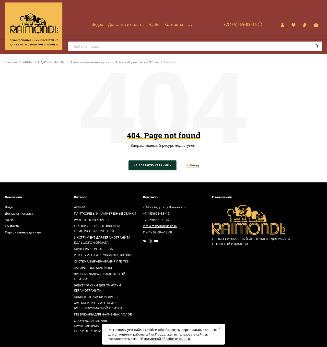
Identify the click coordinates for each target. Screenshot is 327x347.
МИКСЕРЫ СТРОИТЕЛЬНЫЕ (94, 249)
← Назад (192, 165)
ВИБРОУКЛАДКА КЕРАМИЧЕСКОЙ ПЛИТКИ (99, 276)
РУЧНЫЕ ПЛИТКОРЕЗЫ (91, 220)
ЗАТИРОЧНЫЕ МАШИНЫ (93, 267)
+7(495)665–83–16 (240, 24)
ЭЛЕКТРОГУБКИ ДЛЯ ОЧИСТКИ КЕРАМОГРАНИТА (97, 288)
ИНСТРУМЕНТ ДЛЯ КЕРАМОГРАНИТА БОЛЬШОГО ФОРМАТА (102, 240)
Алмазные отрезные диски (89, 62)
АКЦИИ (79, 207)
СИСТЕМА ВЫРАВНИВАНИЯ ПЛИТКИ (101, 261)
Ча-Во (154, 24)
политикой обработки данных (167, 338)
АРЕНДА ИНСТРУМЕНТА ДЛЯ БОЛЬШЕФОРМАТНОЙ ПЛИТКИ (98, 305)
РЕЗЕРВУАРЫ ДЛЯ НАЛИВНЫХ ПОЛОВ (103, 314)
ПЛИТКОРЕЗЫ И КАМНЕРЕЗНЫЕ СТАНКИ (105, 213)
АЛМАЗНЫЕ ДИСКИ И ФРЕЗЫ (43, 62)
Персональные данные (23, 232)
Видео (97, 24)
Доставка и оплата (126, 24)
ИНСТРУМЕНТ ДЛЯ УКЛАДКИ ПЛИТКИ (103, 255)
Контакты (173, 24)
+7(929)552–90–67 (156, 220)
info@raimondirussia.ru (160, 226)
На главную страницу (152, 165)
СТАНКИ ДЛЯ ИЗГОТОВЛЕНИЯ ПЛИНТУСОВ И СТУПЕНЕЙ (97, 228)
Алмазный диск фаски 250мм (137, 62)
